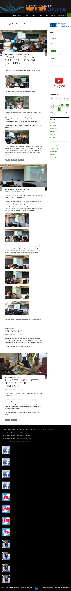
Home (7, 15)
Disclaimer (13, 15)
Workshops (53, 15)
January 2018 (53, 142)
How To (19, 15)
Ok (36, 589)
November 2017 (54, 148)
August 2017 (53, 157)
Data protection (62, 15)
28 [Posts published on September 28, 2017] (59, 110)
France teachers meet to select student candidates (22, 383)
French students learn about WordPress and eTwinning (21, 60)
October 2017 (53, 151)
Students (14, 159)
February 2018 (53, 140)
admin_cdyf (22, 66)
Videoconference (36, 319)
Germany (33, 15)
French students (14, 54)
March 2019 (53, 125)
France (26, 15)
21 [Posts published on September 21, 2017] (59, 107)
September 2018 (54, 131)
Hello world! (14, 331)
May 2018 (52, 134)
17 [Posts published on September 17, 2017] (67, 105)
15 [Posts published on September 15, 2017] (61, 105)
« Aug (51, 112)
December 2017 (54, 145)
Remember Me (55, 48)
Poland (40, 15)
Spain (46, 15)
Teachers (21, 159)
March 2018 (53, 137)
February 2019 (53, 128)
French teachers (24, 54)
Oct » (66, 112)
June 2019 (52, 123)
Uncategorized (9, 328)
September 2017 (54, 154)
